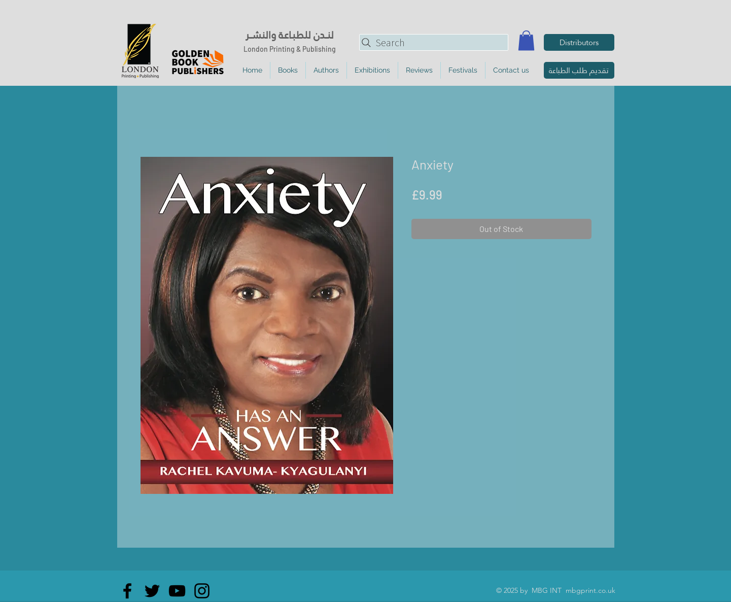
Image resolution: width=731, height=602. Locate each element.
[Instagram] (202, 591)
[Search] (433, 42)
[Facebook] (127, 591)
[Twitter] (152, 591)
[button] (526, 40)
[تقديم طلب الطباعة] (579, 70)
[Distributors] (579, 42)
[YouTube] (177, 591)
